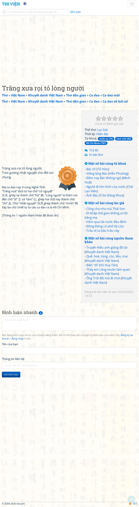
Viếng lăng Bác (96, 173)
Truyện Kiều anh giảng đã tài (106, 247)
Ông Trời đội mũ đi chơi (103, 278)
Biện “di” (92, 265)
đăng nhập (17, 338)
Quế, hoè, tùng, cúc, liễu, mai (107, 256)
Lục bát (102, 130)
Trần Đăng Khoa (111, 195)
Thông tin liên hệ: (13, 359)
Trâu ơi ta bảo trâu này (102, 230)
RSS (133, 503)
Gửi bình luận (11, 374)
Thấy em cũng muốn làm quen (108, 269)
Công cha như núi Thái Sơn (105, 209)
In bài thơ (96, 155)
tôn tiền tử (104, 292)
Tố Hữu (102, 169)
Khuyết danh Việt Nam (102, 252)
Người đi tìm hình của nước (106, 187)
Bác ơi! (91, 169)
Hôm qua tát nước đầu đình (106, 222)
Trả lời (93, 150)
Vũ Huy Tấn (108, 265)
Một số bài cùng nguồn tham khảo (109, 240)
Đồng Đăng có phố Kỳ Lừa (105, 226)
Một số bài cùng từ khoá (105, 163)
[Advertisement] (69, 49)
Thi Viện (11, 4)
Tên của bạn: (10, 344)
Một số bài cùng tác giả (104, 203)
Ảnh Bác (92, 195)
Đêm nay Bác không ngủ (103, 178)
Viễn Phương (118, 173)
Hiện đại (102, 134)
